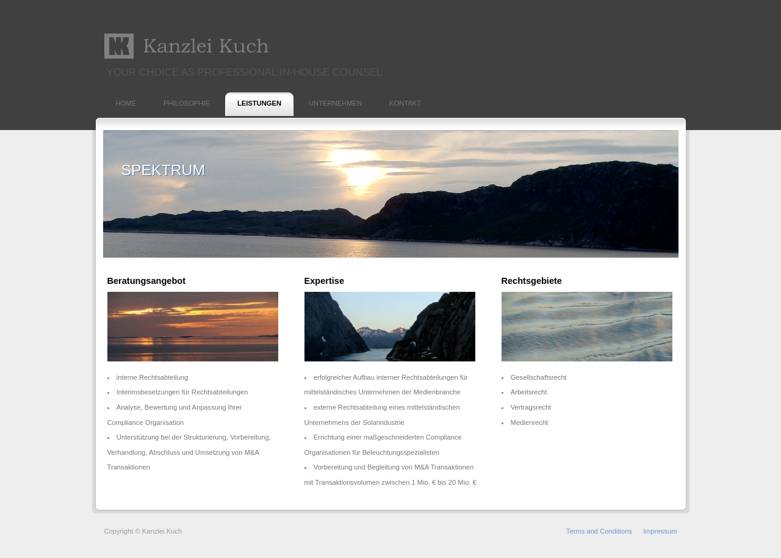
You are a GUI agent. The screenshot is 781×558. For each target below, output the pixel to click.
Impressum (660, 531)
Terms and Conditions (599, 531)
